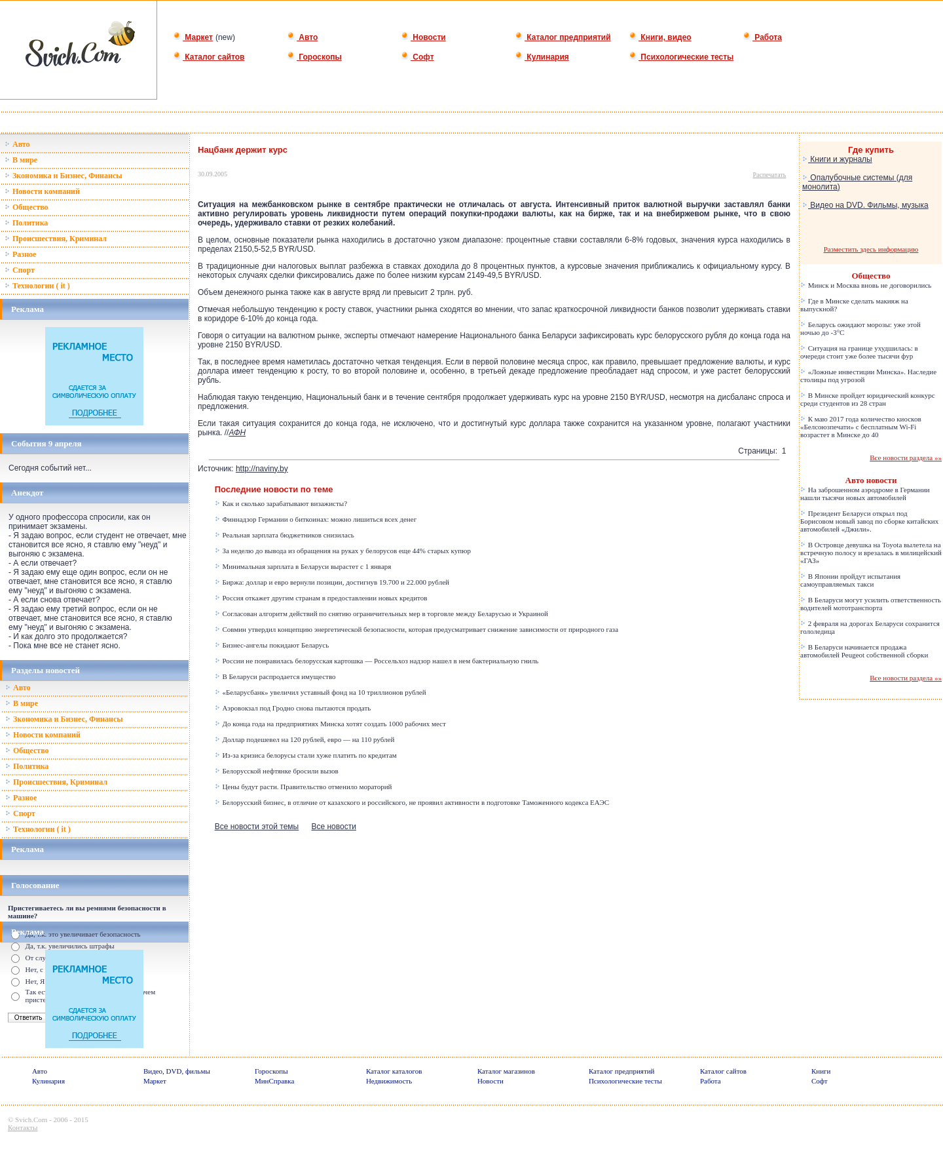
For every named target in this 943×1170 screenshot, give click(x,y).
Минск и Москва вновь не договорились (865, 285)
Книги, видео (660, 37)
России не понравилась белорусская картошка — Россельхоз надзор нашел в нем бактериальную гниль (377, 661)
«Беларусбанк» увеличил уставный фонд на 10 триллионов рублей (320, 692)
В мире (21, 160)
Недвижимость (389, 1081)
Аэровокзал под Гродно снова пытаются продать (293, 708)
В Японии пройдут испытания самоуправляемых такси (850, 580)
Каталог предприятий (563, 37)
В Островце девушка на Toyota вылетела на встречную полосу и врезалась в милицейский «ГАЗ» (871, 552)
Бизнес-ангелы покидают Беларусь (272, 645)
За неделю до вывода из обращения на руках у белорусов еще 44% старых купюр (343, 551)
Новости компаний (42, 191)
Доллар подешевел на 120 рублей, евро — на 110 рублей (305, 739)
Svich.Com (31, 1119)
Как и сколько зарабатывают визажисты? (281, 503)
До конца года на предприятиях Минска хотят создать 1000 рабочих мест (330, 724)
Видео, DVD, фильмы (176, 1071)
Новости (423, 37)
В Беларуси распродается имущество (275, 676)
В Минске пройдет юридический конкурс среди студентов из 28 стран (867, 399)
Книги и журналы (837, 159)
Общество (26, 207)
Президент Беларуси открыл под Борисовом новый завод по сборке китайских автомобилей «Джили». (869, 521)
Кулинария (542, 57)
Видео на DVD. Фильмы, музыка (865, 205)
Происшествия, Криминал (56, 238)
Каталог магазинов (506, 1071)
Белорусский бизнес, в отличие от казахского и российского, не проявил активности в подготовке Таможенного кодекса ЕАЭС (412, 802)
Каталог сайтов (208, 57)
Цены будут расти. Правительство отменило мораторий (303, 786)
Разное (20, 254)
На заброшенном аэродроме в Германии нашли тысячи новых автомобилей (865, 493)
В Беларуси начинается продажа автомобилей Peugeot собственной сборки (864, 651)
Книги (821, 1071)
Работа (762, 37)
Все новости (333, 826)
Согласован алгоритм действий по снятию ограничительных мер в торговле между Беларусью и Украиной (381, 613)
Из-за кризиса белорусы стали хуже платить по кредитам (306, 755)
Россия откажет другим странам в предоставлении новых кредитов (321, 598)
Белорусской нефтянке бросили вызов (277, 771)
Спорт (20, 270)
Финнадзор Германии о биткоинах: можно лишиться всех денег (316, 519)
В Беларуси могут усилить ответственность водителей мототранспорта (870, 604)
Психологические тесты (681, 57)
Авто (302, 37)
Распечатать (769, 174)
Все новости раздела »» (906, 457)
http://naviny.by (262, 468)
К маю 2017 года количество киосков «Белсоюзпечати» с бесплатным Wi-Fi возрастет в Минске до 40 (860, 427)
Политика (26, 222)
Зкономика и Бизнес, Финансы (63, 175)
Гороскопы (314, 57)
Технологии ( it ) (37, 285)
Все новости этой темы (257, 826)
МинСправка (274, 1081)
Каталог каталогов (394, 1071)
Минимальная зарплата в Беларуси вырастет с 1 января (303, 566)
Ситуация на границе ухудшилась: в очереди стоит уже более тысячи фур (859, 352)
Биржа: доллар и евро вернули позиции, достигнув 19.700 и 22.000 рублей (332, 582)
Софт (417, 57)
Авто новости (871, 480)
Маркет (193, 37)
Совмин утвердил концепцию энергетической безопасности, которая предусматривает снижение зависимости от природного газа (416, 629)
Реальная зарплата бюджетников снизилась (284, 535)
